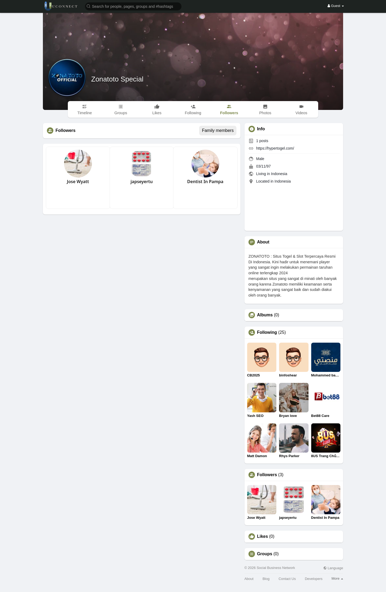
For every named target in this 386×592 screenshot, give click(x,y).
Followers (267, 475)
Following (267, 332)
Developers (313, 578)
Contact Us (287, 578)
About (249, 578)
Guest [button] (336, 6)
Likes (262, 536)
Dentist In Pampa (205, 181)
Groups (264, 554)
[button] (133, 6)
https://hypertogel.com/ (275, 148)
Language (333, 568)
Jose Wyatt (78, 181)
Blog (265, 578)
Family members (217, 130)
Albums (265, 315)
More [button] (337, 578)
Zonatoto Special (117, 79)
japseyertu (142, 181)
